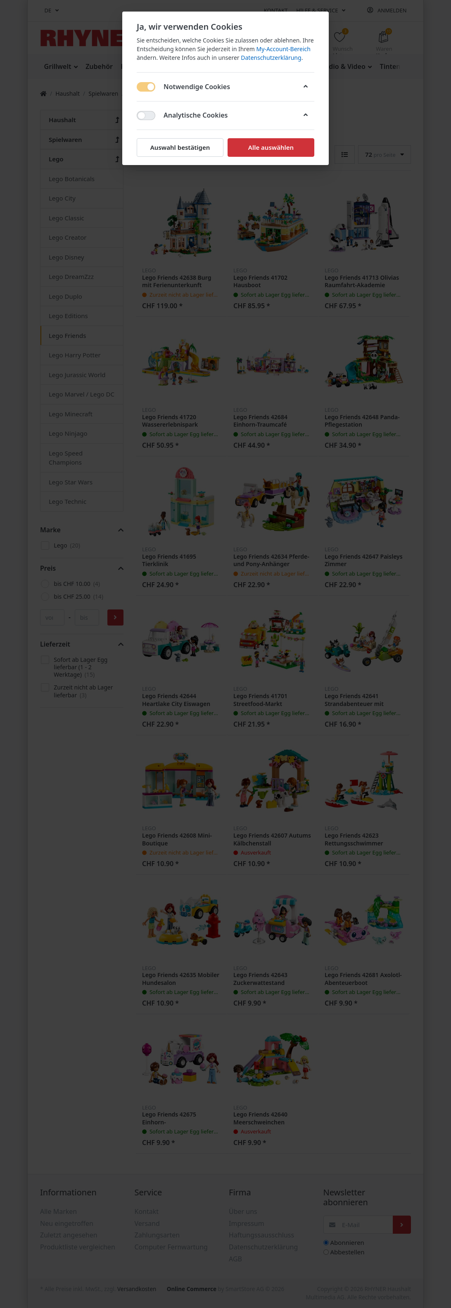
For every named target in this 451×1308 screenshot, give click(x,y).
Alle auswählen (271, 147)
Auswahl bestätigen (180, 147)
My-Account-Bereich (283, 49)
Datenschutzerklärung (271, 57)
